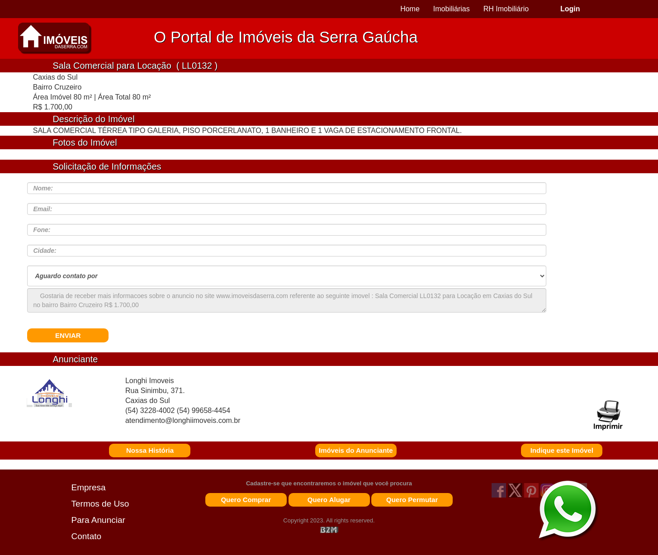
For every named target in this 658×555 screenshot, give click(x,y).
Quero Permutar (412, 499)
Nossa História (150, 450)
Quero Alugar (329, 499)
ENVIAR (68, 335)
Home (410, 9)
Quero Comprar (246, 499)
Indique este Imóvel (561, 450)
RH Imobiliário (506, 9)
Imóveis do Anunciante (356, 450)
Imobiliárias (451, 9)
